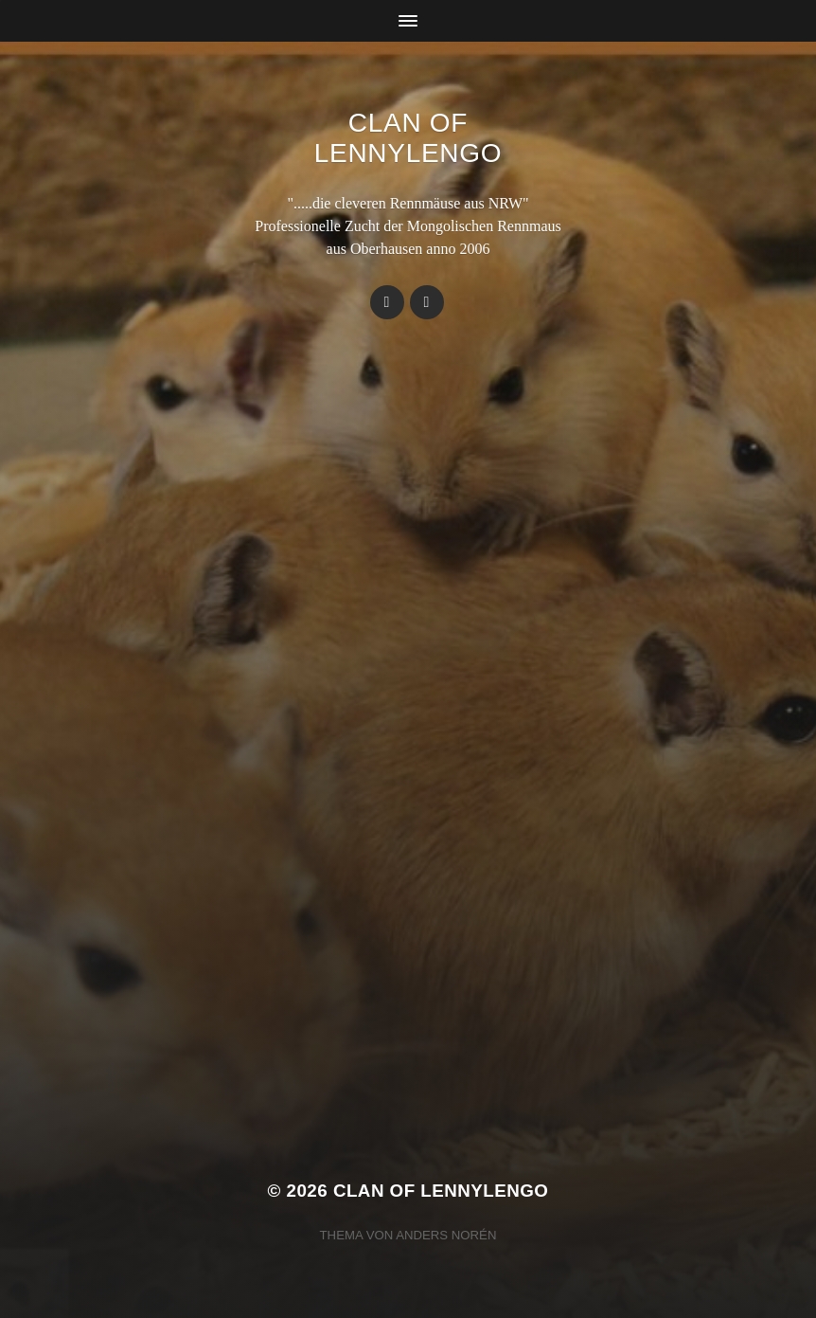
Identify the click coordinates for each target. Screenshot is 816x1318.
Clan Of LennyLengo (408, 138)
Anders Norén (446, 1235)
